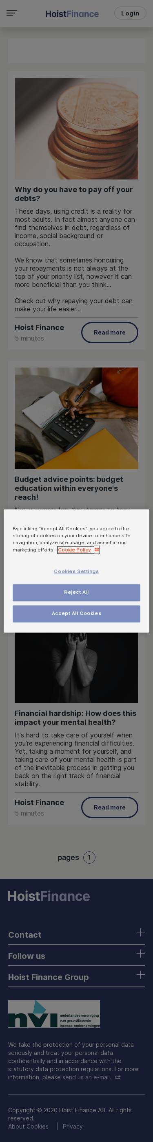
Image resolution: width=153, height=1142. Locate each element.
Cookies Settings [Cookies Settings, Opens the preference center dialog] (76, 572)
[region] (76, 570)
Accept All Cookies (76, 614)
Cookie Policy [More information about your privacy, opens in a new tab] (74, 550)
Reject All (76, 592)
